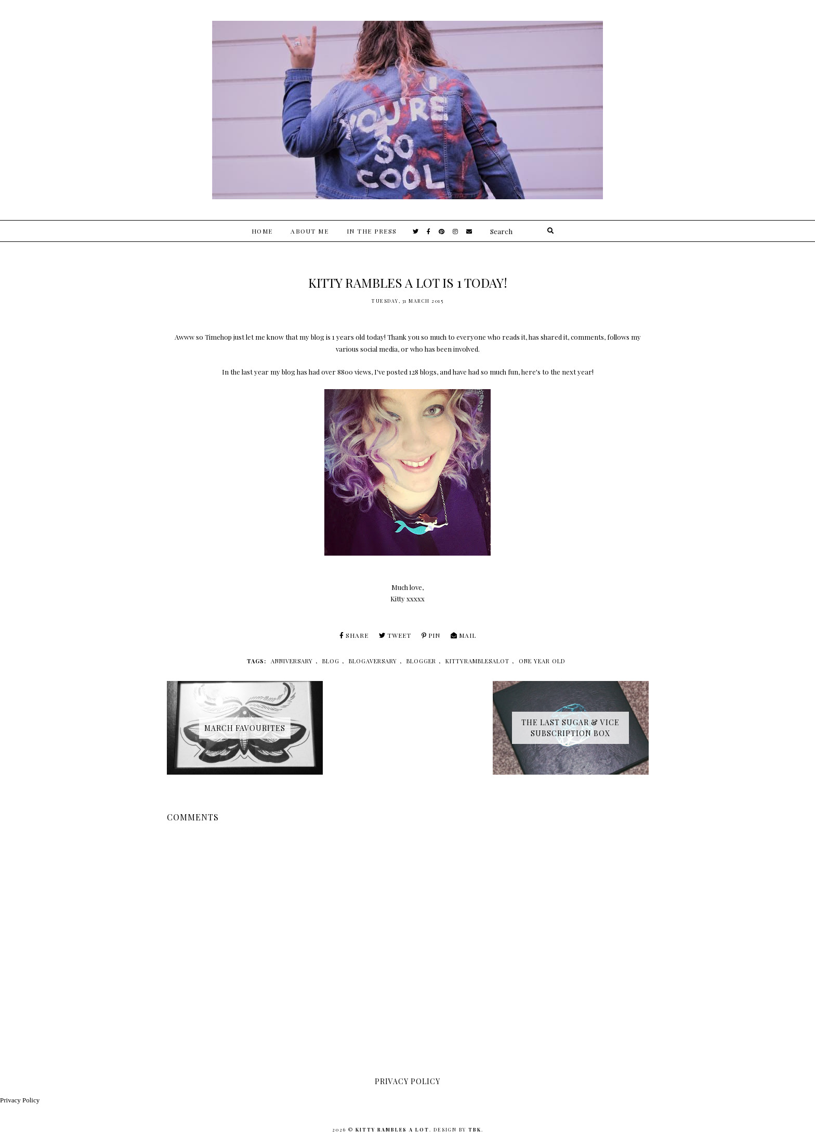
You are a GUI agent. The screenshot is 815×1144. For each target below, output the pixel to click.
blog (330, 661)
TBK (474, 1129)
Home (262, 231)
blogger (421, 661)
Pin (431, 635)
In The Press (372, 231)
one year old (542, 661)
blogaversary (373, 661)
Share (354, 635)
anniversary (292, 661)
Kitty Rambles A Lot (392, 1129)
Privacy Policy (20, 1100)
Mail (463, 635)
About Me (309, 231)
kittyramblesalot (477, 661)
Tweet (395, 635)
